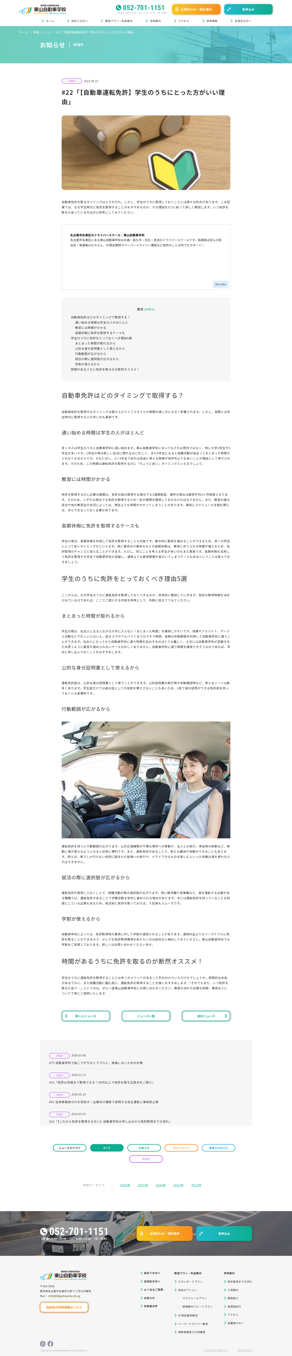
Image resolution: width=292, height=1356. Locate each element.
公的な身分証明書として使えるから (100, 348)
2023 (177, 1185)
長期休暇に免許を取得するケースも (100, 333)
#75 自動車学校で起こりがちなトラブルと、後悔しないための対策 (96, 1062)
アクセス (183, 21)
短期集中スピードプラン (197, 1306)
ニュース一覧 (146, 1016)
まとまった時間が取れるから (95, 343)
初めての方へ (80, 21)
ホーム (50, 21)
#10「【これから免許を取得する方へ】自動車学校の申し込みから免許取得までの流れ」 (110, 1121)
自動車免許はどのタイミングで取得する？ (100, 317)
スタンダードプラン (190, 1281)
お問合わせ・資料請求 (196, 9)
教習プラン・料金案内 (119, 21)
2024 (159, 1185)
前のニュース (206, 1016)
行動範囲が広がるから (90, 353)
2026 (123, 1185)
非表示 (149, 309)
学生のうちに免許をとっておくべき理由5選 (101, 338)
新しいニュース (85, 1016)
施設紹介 (233, 1298)
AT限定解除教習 (188, 1315)
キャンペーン (181, 1148)
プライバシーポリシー (216, 1350)
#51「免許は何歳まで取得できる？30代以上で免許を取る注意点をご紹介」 (102, 1082)
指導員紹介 (234, 1306)
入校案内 (233, 1290)
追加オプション (187, 1290)
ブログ (71, 80)
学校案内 (155, 21)
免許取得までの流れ (240, 1281)
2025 (141, 1185)
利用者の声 (151, 1306)
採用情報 (212, 21)
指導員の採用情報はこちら (64, 1307)
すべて (107, 1148)
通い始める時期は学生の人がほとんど (101, 322)
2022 (195, 1185)
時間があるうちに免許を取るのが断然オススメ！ (105, 369)
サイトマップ (245, 1350)
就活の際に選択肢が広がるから (97, 359)
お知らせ (144, 1148)
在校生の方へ (243, 21)
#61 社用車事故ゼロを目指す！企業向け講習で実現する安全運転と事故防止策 (104, 1102)
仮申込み (248, 9)
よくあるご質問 (153, 1289)
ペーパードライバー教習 (193, 1324)
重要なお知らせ (218, 1148)
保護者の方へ (236, 1323)
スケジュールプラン (194, 1298)
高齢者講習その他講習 (191, 1332)
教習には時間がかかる (90, 327)
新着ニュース (42, 32)
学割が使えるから (87, 364)
